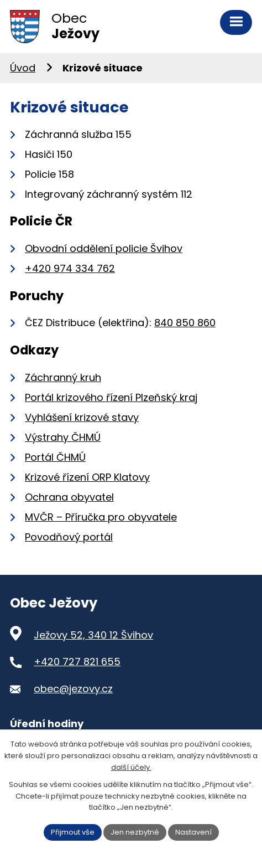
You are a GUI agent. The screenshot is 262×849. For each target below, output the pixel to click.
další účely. (131, 767)
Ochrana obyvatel (69, 497)
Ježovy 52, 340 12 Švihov (93, 635)
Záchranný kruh (63, 377)
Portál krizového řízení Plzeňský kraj (111, 397)
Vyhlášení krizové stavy (82, 417)
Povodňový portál (69, 537)
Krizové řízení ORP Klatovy (87, 477)
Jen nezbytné (135, 832)
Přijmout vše (73, 832)
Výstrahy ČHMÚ (63, 437)
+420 (70, 268)
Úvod (22, 68)
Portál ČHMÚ (55, 457)
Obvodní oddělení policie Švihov (103, 248)
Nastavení (193, 832)
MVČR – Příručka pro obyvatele (101, 517)
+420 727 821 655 (77, 661)
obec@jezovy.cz (73, 689)
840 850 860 (185, 323)
